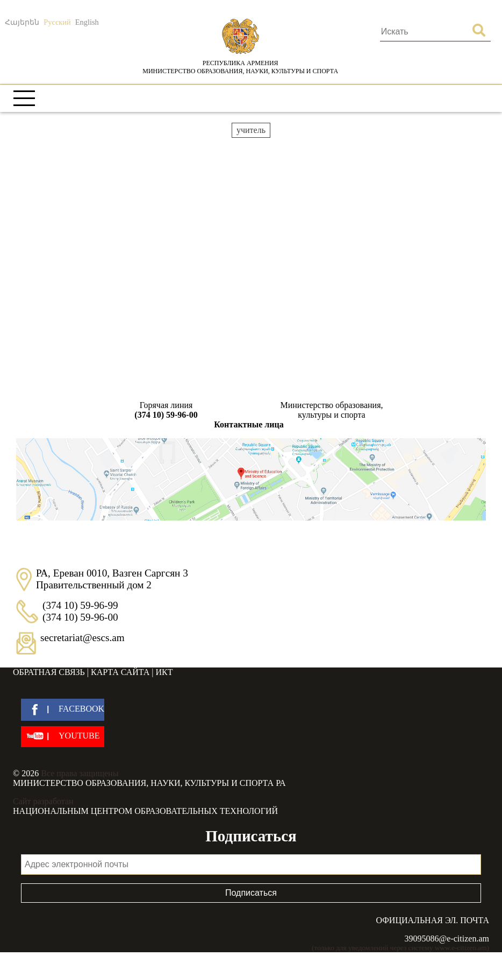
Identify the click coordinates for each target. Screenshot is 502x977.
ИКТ (164, 672)
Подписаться (251, 892)
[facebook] (62, 710)
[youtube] (62, 736)
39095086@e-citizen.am (447, 938)
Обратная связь (49, 672)
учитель (251, 130)
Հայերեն (22, 22)
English (87, 22)
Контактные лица (248, 424)
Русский (57, 22)
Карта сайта (120, 672)
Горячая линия (166, 410)
